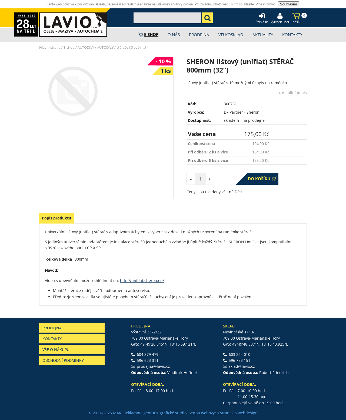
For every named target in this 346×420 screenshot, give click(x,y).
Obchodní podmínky (63, 360)
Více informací (266, 4)
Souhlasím (288, 4)
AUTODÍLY (86, 47)
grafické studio (173, 412)
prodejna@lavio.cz (153, 366)
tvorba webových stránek (211, 412)
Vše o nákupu (55, 349)
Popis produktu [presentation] (56, 218)
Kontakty (52, 338)
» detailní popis (293, 92)
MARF (118, 412)
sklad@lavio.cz (242, 366)
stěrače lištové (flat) (132, 47)
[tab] (56, 218)
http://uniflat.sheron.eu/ (142, 280)
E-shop (69, 47)
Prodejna (52, 327)
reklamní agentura (141, 412)
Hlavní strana (50, 47)
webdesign (248, 412)
